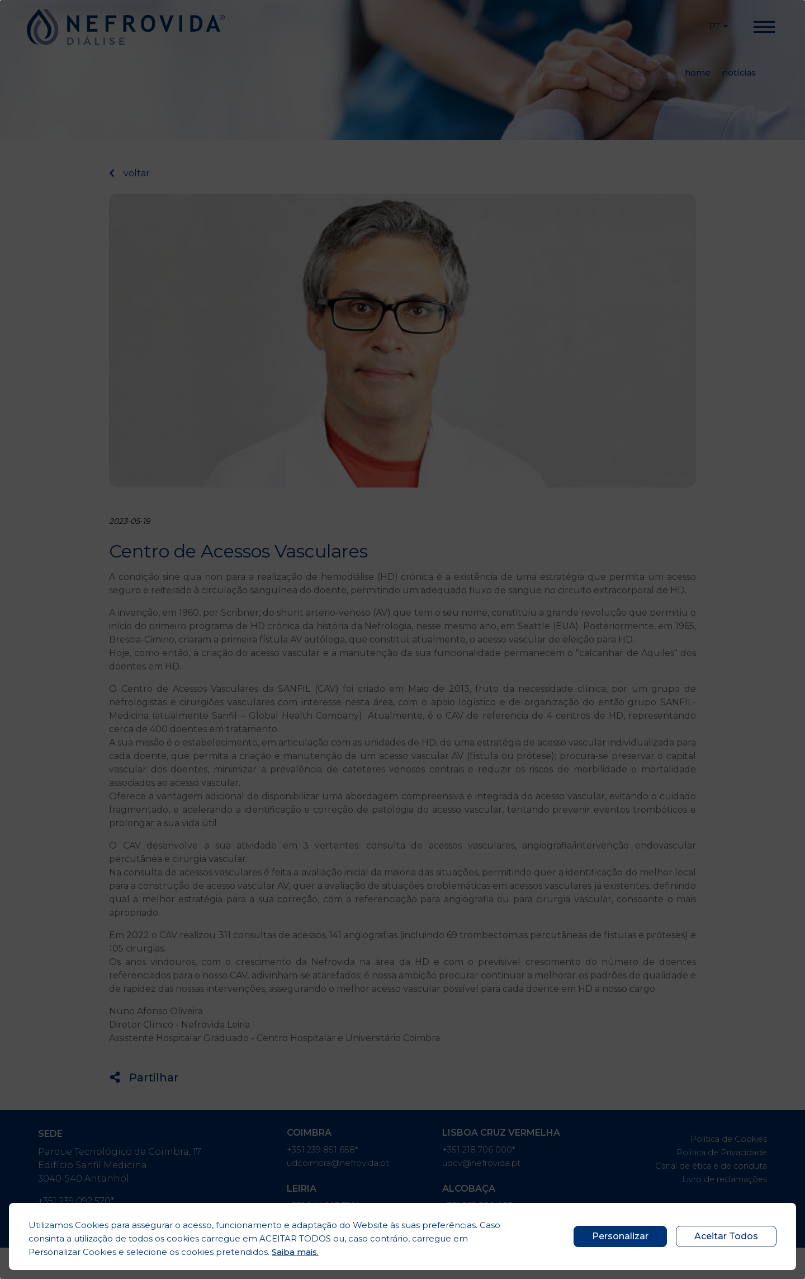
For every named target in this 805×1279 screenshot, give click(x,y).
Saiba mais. (295, 1252)
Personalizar (620, 1236)
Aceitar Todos (726, 1236)
